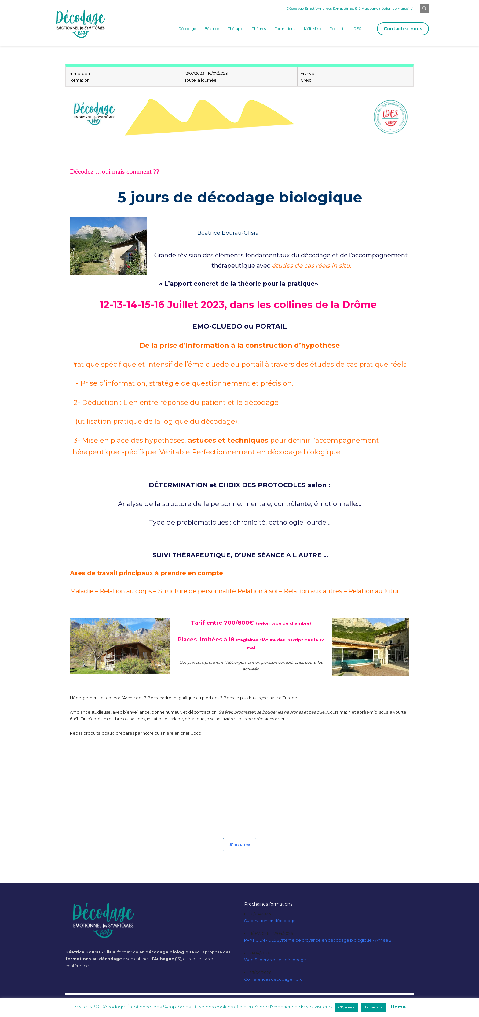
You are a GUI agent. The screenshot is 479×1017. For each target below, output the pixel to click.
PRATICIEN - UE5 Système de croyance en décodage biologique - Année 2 (317, 940)
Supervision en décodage (270, 920)
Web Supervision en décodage (275, 959)
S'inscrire (239, 844)
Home (398, 1007)
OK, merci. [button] (346, 1007)
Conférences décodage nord (273, 979)
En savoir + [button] (374, 1007)
